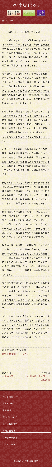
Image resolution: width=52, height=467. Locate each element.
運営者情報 (8, 403)
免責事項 (7, 410)
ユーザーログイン (11, 437)
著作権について (10, 417)
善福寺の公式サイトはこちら (16, 353)
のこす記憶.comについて (15, 396)
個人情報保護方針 (11, 424)
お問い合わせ (9, 430)
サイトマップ (9, 444)
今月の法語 (7, 376)
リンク (6, 451)
